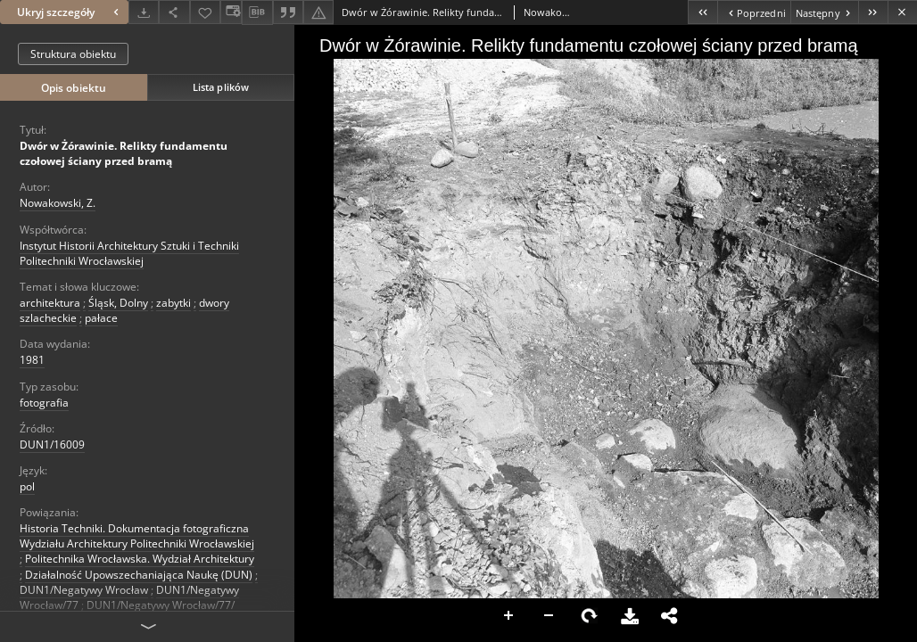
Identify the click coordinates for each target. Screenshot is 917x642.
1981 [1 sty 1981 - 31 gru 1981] (32, 359)
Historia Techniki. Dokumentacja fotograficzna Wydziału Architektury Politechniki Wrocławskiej (137, 536)
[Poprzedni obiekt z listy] (753, 12)
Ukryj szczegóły (70, 12)
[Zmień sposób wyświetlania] (231, 12)
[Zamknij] (902, 12)
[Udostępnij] (174, 12)
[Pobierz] (143, 12)
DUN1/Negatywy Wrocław (84, 589)
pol (27, 486)
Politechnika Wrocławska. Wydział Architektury (139, 558)
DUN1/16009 (52, 444)
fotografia (44, 402)
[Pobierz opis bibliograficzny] (257, 12)
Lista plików (221, 87)
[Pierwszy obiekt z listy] (702, 12)
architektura (50, 302)
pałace (101, 317)
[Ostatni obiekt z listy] (873, 12)
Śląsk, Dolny (118, 302)
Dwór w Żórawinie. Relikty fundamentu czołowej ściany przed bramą (123, 153)
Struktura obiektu (73, 54)
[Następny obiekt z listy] (824, 12)
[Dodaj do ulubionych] (205, 12)
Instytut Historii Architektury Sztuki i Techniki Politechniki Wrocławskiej (129, 253)
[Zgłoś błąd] (318, 12)
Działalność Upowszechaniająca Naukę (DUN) (138, 574)
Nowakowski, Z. (57, 202)
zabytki (173, 302)
